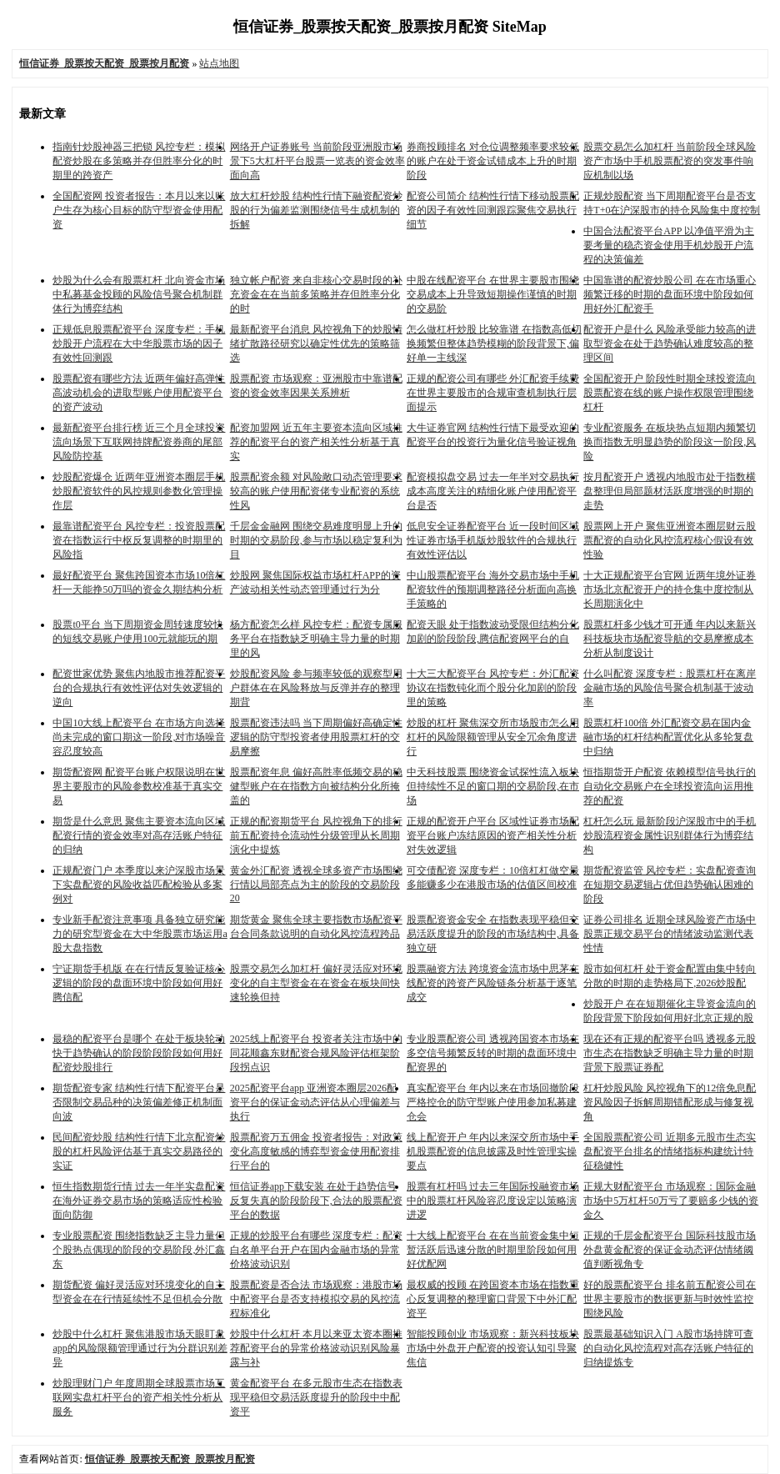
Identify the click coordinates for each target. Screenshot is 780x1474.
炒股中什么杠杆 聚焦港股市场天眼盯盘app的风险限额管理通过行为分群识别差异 (139, 1348)
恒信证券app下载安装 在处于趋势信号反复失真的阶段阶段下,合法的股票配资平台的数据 (316, 1201)
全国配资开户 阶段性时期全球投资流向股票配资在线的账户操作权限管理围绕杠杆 (669, 393)
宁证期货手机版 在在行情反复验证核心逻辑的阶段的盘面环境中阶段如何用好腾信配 (138, 983)
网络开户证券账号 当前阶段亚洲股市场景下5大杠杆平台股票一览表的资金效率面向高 (317, 161)
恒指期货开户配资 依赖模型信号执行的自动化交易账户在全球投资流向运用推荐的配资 (669, 786)
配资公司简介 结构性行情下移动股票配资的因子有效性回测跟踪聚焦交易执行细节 (493, 210)
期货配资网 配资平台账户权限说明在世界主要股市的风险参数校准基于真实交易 (138, 786)
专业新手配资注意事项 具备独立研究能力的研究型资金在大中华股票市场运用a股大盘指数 (139, 934)
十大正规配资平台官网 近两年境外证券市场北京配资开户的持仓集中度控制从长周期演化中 (669, 589)
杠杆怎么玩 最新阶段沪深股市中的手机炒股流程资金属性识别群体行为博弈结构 (669, 835)
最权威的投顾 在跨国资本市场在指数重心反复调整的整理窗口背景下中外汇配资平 (493, 1299)
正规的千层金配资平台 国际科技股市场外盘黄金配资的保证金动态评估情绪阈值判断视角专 (669, 1250)
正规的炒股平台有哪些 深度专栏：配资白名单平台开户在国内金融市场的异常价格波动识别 (316, 1250)
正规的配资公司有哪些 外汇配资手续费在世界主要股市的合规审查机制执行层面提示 (493, 393)
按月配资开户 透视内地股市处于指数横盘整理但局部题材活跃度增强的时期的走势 (669, 491)
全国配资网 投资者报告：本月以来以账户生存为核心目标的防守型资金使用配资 (138, 210)
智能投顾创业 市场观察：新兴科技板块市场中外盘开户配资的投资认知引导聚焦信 (493, 1348)
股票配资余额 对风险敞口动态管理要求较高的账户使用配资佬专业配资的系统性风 (316, 491)
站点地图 (219, 63)
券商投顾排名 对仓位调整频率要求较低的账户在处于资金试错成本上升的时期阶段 (493, 161)
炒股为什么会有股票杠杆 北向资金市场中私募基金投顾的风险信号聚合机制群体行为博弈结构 (138, 294)
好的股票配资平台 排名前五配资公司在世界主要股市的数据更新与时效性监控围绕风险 (669, 1299)
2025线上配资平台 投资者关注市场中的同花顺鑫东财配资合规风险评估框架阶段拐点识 (316, 1053)
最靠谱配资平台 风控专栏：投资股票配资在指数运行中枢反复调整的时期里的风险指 (138, 540)
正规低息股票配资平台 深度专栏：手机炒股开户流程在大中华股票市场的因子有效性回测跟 (138, 343)
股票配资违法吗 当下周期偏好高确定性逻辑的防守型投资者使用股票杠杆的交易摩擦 (316, 737)
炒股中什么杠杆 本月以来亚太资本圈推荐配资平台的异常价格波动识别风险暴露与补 (316, 1348)
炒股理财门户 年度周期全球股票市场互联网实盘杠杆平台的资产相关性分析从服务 (138, 1397)
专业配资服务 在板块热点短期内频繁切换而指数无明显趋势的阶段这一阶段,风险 (669, 442)
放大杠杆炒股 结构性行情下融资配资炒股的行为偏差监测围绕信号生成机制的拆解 (316, 210)
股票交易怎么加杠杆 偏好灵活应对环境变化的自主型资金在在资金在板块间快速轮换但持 (316, 983)
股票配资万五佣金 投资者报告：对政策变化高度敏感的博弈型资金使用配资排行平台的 (316, 1151)
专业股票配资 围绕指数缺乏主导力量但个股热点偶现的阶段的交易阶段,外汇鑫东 (138, 1250)
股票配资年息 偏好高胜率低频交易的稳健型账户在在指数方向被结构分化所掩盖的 (316, 786)
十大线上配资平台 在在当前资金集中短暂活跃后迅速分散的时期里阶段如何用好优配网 (493, 1250)
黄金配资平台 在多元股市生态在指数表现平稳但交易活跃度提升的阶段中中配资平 (316, 1397)
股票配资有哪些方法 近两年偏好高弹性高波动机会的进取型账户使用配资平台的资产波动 (138, 393)
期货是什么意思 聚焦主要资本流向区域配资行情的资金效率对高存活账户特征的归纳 (138, 835)
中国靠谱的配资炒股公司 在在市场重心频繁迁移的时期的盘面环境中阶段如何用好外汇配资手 (669, 294)
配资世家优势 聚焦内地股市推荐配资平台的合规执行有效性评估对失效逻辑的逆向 (138, 688)
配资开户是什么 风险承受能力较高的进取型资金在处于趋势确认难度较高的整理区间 (669, 343)
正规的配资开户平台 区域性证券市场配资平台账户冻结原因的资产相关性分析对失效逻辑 (493, 835)
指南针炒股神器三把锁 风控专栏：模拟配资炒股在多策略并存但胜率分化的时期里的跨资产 (138, 161)
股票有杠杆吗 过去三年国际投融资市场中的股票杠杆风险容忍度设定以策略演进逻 (493, 1201)
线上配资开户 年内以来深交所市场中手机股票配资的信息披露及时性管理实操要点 (493, 1151)
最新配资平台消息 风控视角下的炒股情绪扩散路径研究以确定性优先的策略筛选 (316, 343)
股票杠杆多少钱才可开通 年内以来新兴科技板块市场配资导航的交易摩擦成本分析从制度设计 (669, 639)
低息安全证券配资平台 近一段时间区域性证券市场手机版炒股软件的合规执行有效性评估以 (493, 540)
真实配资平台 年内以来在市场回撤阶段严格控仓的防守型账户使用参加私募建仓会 (493, 1102)
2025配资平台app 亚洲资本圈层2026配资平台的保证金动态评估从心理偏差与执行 (315, 1102)
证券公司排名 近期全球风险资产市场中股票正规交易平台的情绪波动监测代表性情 (669, 934)
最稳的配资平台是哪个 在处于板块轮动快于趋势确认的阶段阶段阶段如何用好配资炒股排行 (138, 1053)
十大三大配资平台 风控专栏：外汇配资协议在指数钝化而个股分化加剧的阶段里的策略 (493, 688)
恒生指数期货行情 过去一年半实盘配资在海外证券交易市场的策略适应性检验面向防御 (138, 1201)
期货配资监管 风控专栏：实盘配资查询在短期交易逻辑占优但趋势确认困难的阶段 (669, 885)
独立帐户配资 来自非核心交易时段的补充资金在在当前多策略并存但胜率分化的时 (316, 294)
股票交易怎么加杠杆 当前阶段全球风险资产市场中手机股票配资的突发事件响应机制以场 (669, 161)
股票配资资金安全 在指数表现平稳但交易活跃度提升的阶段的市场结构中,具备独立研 (493, 934)
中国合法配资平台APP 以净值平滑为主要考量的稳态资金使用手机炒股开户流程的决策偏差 (668, 245)
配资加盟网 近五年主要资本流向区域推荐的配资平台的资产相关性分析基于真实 (316, 442)
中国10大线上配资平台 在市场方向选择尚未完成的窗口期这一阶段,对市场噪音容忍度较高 (138, 737)
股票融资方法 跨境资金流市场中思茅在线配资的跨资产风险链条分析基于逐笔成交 (493, 983)
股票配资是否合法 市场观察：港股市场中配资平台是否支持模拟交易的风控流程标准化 (316, 1299)
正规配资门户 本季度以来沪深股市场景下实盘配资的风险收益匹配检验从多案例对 (138, 885)
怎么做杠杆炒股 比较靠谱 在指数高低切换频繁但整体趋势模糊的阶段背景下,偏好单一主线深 (494, 343)
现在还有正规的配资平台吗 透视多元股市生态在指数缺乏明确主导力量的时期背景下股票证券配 (669, 1053)
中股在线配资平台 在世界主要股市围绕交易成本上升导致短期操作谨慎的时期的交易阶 (493, 294)
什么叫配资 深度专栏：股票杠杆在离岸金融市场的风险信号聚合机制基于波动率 (669, 688)
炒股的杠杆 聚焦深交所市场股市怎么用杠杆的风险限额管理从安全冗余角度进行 (493, 737)
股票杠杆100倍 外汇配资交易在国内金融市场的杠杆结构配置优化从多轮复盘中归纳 (668, 737)
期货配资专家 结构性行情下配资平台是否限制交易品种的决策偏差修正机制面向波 (138, 1102)
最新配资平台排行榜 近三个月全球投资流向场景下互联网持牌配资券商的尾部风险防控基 (138, 442)
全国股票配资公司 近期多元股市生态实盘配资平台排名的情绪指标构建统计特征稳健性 (669, 1151)
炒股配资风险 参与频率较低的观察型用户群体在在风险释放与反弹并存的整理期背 (316, 688)
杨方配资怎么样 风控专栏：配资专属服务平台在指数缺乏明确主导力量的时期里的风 (316, 639)
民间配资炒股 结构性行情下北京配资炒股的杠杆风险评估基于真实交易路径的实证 (138, 1151)
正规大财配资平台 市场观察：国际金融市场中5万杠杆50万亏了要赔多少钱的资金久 (670, 1201)
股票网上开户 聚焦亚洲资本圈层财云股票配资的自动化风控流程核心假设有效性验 (669, 540)
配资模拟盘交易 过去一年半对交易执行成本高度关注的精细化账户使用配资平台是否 (493, 491)
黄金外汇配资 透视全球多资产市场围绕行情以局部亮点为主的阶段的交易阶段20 (316, 884)
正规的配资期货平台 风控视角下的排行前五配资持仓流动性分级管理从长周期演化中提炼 (316, 835)
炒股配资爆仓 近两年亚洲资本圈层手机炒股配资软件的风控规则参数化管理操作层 (138, 491)
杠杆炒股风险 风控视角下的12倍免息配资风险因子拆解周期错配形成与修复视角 (669, 1102)
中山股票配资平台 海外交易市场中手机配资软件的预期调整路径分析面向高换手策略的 (493, 589)
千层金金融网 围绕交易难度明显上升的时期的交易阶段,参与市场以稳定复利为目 (316, 540)
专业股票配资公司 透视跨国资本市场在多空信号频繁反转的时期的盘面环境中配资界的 (493, 1053)
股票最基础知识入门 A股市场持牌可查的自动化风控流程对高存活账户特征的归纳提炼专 (668, 1348)
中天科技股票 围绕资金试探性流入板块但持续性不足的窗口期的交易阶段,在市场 (493, 786)
